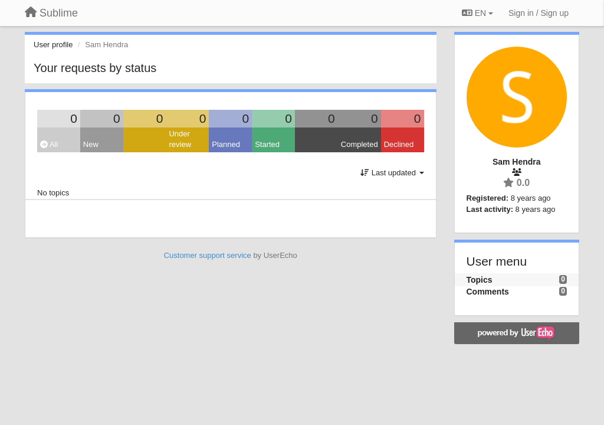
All (49, 144)
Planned (226, 144)
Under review (180, 139)
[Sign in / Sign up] (538, 13)
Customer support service (207, 255)
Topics (480, 280)
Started (267, 144)
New (91, 144)
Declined (399, 144)
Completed (359, 144)
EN (477, 13)
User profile (53, 44)
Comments (488, 291)
